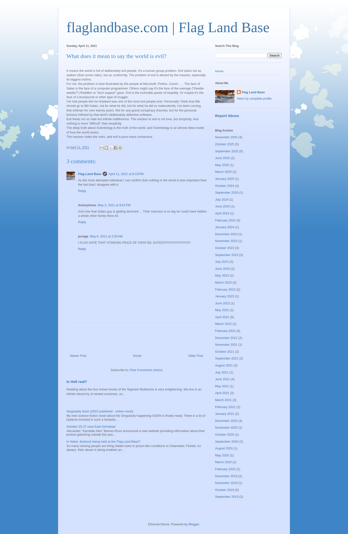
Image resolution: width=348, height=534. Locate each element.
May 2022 (222, 310)
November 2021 (226, 344)
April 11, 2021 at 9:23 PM (126, 174)
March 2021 (223, 400)
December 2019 (226, 476)
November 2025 (226, 137)
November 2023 (226, 241)
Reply (82, 191)
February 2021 (225, 407)
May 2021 (222, 386)
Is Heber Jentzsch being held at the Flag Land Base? (103, 441)
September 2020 (226, 441)
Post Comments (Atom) (146, 370)
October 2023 (224, 248)
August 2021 (224, 365)
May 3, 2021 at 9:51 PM (114, 205)
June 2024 (222, 206)
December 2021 (226, 338)
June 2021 (222, 379)
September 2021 (226, 358)
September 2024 (226, 192)
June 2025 (222, 158)
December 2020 (226, 421)
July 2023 (222, 261)
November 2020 (226, 427)
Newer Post (78, 356)
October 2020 (224, 434)
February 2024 (225, 220)
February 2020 (225, 469)
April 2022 (222, 317)
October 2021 (224, 351)
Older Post (195, 356)
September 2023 (226, 255)
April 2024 (222, 213)
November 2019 (226, 483)
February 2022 (225, 331)
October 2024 (224, 186)
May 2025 (222, 165)
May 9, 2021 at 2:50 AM (106, 236)
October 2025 (224, 144)
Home (137, 356)
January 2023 (224, 296)
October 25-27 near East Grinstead (90, 426)
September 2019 (226, 496)
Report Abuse (227, 116)
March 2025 (223, 172)
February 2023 (225, 289)
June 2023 (222, 269)
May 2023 (222, 275)
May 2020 (222, 455)
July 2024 (222, 199)
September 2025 (226, 151)
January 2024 (224, 227)
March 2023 (223, 282)
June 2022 (222, 303)
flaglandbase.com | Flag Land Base (167, 27)
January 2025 (224, 179)
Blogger (193, 524)
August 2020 (224, 448)
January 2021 (224, 414)
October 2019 (224, 490)
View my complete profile (254, 98)
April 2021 (222, 393)
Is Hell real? (76, 382)
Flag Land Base (89, 174)
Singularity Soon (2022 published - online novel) (99, 411)
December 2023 (226, 234)
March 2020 (223, 462)
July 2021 (222, 372)
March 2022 (223, 324)
